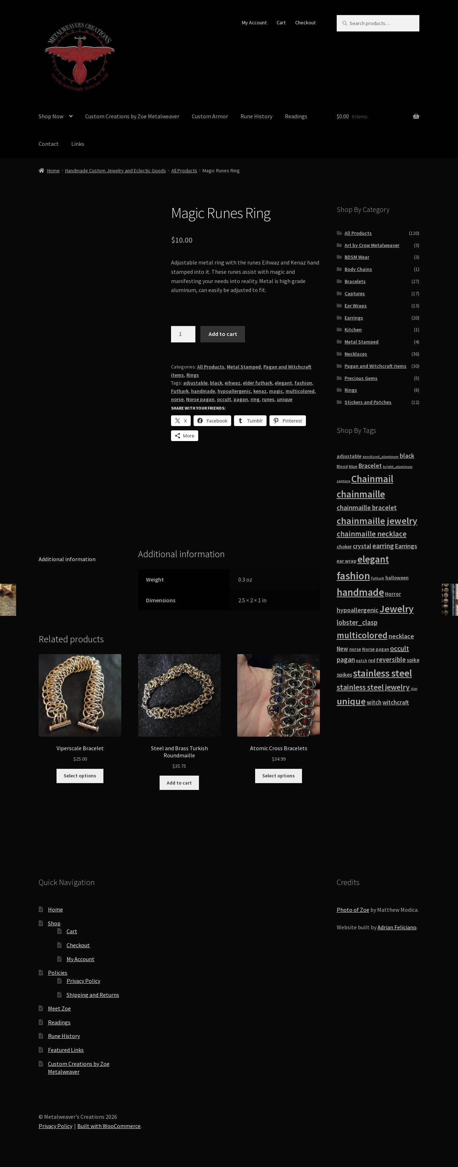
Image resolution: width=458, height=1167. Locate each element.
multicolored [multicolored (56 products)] (362, 635)
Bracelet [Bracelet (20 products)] (370, 466)
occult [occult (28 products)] (399, 648)
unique (284, 399)
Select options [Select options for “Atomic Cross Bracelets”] (278, 775)
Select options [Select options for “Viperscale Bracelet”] (80, 775)
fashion (303, 383)
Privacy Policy (83, 980)
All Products (184, 170)
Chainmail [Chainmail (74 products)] (372, 479)
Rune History (256, 116)
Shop (54, 923)
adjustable (195, 383)
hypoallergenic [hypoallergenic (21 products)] (358, 610)
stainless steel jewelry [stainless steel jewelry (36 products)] (373, 687)
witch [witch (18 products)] (374, 702)
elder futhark (257, 383)
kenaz (260, 391)
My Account (254, 22)
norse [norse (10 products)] (355, 649)
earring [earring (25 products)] (383, 546)
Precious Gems (361, 378)
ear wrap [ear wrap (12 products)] (346, 561)
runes (268, 399)
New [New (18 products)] (342, 649)
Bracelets (355, 281)
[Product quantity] (183, 334)
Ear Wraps (356, 305)
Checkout (305, 22)
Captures (355, 293)
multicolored (300, 391)
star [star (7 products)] (414, 688)
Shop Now (51, 116)
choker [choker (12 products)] (344, 546)
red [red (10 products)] (371, 660)
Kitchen (353, 329)
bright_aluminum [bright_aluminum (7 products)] (398, 466)
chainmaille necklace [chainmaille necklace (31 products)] (371, 534)
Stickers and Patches (368, 402)
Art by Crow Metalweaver (372, 245)
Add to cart (223, 333)
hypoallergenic (234, 391)
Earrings (354, 318)
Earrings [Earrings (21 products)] (406, 546)
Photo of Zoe (353, 909)
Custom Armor (210, 116)
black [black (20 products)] (407, 456)
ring (254, 399)
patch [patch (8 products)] (361, 660)
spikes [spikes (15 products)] (344, 674)
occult (224, 399)
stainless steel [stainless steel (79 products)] (382, 673)
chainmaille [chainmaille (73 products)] (361, 494)
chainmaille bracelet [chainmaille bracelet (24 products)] (367, 507)
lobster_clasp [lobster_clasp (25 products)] (357, 622)
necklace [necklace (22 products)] (401, 636)
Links (77, 143)
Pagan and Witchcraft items (375, 366)
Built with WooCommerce (109, 1125)
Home (53, 170)
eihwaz (232, 383)
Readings (296, 116)
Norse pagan (200, 399)
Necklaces (356, 354)
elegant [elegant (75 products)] (373, 559)
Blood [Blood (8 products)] (342, 466)
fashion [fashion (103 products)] (353, 575)
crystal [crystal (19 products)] (362, 546)
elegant (283, 383)
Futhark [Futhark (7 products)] (377, 578)
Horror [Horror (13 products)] (393, 593)
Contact (49, 143)
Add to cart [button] (179, 783)
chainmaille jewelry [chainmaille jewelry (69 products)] (377, 520)
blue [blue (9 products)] (353, 466)
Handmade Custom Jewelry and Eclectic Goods (115, 170)
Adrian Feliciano (396, 927)
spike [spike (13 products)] (413, 660)
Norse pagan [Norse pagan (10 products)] (375, 649)
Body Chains (358, 269)
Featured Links (66, 1049)
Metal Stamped (244, 367)
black (216, 383)
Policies (57, 972)
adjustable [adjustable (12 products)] (349, 456)
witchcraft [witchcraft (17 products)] (396, 702)
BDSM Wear (357, 257)
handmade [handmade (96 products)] (360, 592)
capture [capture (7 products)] (343, 481)
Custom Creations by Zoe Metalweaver (132, 116)
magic (276, 391)
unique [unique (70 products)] (351, 701)
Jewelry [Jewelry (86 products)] (397, 608)
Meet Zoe (59, 1008)
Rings (192, 375)
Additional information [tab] (67, 559)
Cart (281, 22)
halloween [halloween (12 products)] (397, 577)
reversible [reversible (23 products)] (391, 660)
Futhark (180, 391)
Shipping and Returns (93, 994)
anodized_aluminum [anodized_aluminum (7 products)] (380, 456)
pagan (241, 399)
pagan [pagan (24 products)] (346, 659)
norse (177, 399)
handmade (203, 391)
